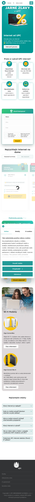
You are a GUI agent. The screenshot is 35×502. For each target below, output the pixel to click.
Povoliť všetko (17, 263)
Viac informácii (11, 346)
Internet (9, 3)
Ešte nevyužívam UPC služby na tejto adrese (25, 135)
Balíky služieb (19, 3)
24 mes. (9, 156)
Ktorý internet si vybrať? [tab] (11, 425)
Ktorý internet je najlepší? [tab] (12, 406)
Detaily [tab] (17, 231)
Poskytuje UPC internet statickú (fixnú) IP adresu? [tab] (16, 439)
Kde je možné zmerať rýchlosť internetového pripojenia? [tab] (13, 419)
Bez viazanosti (25, 156)
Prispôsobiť (18, 269)
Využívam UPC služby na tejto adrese (11, 135)
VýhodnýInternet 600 (8, 168)
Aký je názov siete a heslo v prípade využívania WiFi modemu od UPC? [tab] (15, 432)
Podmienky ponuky (16, 218)
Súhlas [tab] (6, 231)
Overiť (17, 141)
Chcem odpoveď (19, 280)
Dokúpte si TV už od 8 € (12, 185)
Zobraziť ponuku (11, 47)
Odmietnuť (17, 274)
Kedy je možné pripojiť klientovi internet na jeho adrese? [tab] (14, 412)
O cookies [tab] (28, 231)
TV (13, 3)
